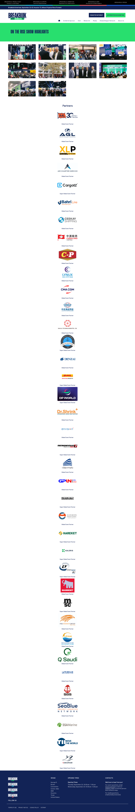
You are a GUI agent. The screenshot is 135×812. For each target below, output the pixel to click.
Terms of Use (12, 807)
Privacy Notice (23, 807)
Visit (79, 21)
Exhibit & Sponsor (69, 21)
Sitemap (43, 807)
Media (95, 21)
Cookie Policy (34, 807)
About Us (121, 21)
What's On (87, 21)
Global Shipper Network (107, 21)
